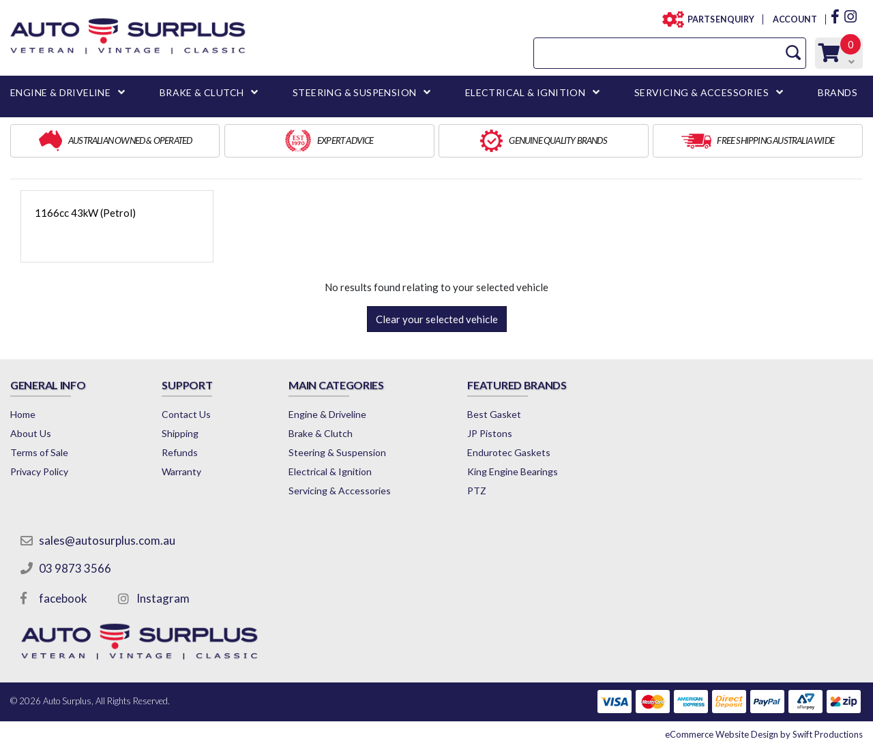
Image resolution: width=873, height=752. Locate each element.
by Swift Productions (764, 734)
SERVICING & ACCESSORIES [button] (701, 92)
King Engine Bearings (512, 471)
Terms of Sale (39, 452)
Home (22, 414)
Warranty (181, 471)
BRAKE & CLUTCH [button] (202, 92)
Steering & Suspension (337, 452)
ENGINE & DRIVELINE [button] (60, 92)
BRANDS (837, 92)
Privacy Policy (39, 471)
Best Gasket (494, 414)
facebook (63, 598)
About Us (30, 433)
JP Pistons (489, 433)
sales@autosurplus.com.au (107, 540)
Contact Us (186, 414)
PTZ (476, 490)
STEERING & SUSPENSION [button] (354, 92)
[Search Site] (793, 53)
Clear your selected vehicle (437, 319)
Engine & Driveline (327, 414)
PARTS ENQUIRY (716, 19)
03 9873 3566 (75, 568)
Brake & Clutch (320, 433)
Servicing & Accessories (339, 490)
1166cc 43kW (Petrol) (85, 213)
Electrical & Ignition (330, 471)
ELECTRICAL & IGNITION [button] (525, 92)
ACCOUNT (794, 19)
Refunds (180, 452)
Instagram (163, 598)
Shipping (180, 433)
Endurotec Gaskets (508, 452)
